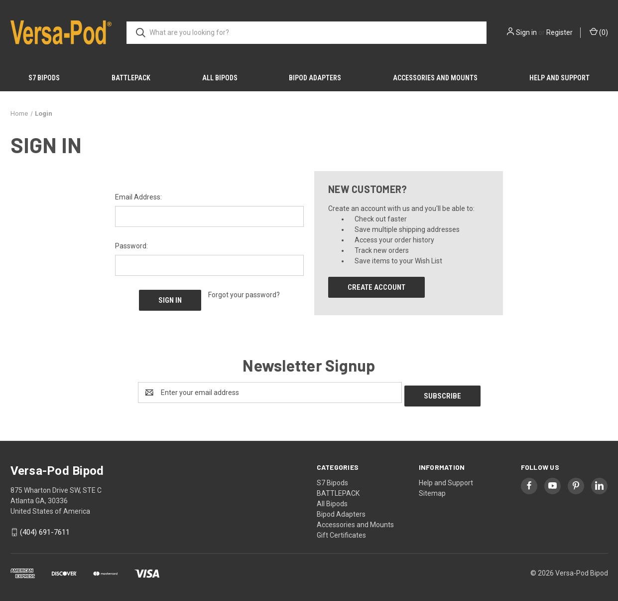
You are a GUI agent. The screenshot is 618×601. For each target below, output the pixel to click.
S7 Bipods (44, 78)
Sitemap (432, 490)
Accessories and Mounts (435, 78)
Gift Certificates (341, 532)
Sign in (526, 32)
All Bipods (220, 78)
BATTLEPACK (131, 78)
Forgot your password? (244, 295)
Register (559, 32)
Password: (131, 246)
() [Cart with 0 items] (599, 31)
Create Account (376, 287)
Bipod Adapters (315, 78)
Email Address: (138, 197)
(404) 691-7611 (45, 529)
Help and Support (559, 78)
